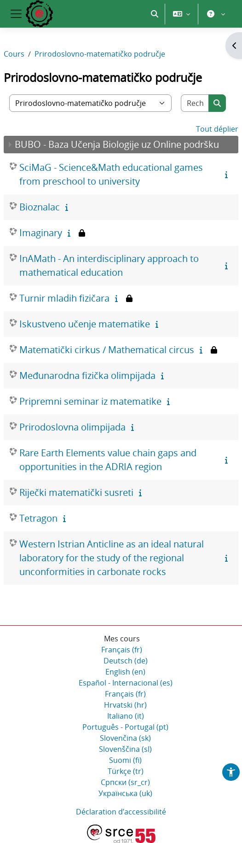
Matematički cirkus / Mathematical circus (106, 349)
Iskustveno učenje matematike (84, 324)
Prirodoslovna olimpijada (72, 427)
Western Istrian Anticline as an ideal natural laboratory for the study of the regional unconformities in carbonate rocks (111, 558)
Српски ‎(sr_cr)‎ (125, 782)
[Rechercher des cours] (195, 103)
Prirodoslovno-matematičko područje (100, 54)
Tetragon (38, 518)
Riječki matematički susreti (76, 492)
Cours (14, 54)
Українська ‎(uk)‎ (125, 793)
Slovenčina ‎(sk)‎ (125, 738)
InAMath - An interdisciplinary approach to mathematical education (109, 265)
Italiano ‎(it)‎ (125, 716)
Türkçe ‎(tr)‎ (126, 771)
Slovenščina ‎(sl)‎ (125, 749)
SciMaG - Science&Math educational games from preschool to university (111, 174)
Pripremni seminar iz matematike (90, 401)
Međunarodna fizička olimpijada (87, 375)
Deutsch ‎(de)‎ (126, 661)
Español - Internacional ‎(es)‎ (126, 683)
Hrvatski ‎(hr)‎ (125, 705)
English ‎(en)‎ (125, 672)
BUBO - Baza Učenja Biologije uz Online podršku (117, 144)
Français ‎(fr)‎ (121, 650)
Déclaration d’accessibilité (121, 812)
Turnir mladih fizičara (64, 298)
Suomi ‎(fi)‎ (125, 760)
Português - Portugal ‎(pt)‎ (125, 727)
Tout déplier (217, 129)
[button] (154, 14)
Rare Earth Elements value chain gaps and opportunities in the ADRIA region (107, 460)
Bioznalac (39, 207)
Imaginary (40, 233)
